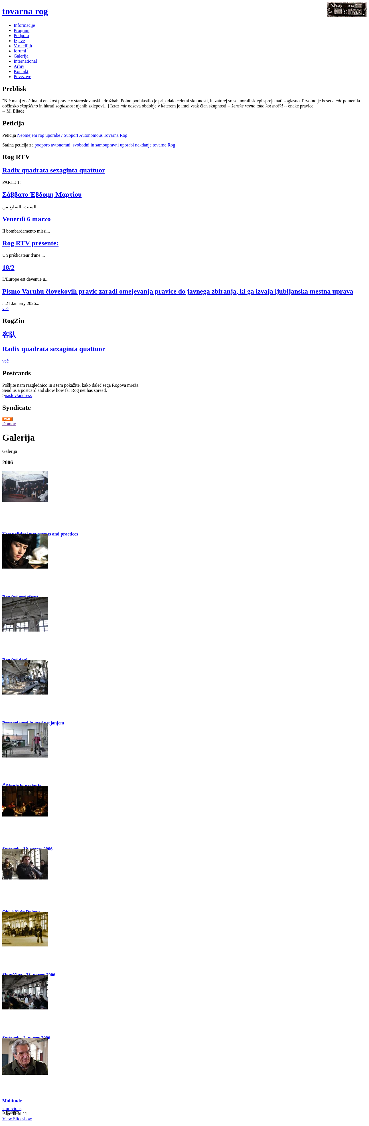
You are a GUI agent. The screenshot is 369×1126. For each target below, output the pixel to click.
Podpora (21, 35)
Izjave (19, 40)
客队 (9, 335)
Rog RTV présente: (30, 243)
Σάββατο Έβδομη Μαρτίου (42, 194)
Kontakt (21, 71)
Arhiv (19, 66)
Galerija (21, 56)
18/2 (8, 267)
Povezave (22, 76)
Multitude (12, 1100)
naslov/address (18, 395)
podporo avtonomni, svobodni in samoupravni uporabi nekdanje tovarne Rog (105, 144)
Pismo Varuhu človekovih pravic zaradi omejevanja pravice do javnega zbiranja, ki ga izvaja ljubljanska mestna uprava (177, 291)
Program (21, 30)
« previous (11, 1108)
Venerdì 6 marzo (26, 219)
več (5, 308)
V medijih (23, 45)
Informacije (24, 25)
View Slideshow (17, 1118)
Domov (9, 423)
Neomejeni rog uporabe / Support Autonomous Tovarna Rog (72, 135)
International (25, 61)
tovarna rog (25, 11)
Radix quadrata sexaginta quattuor (53, 170)
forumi (20, 50)
